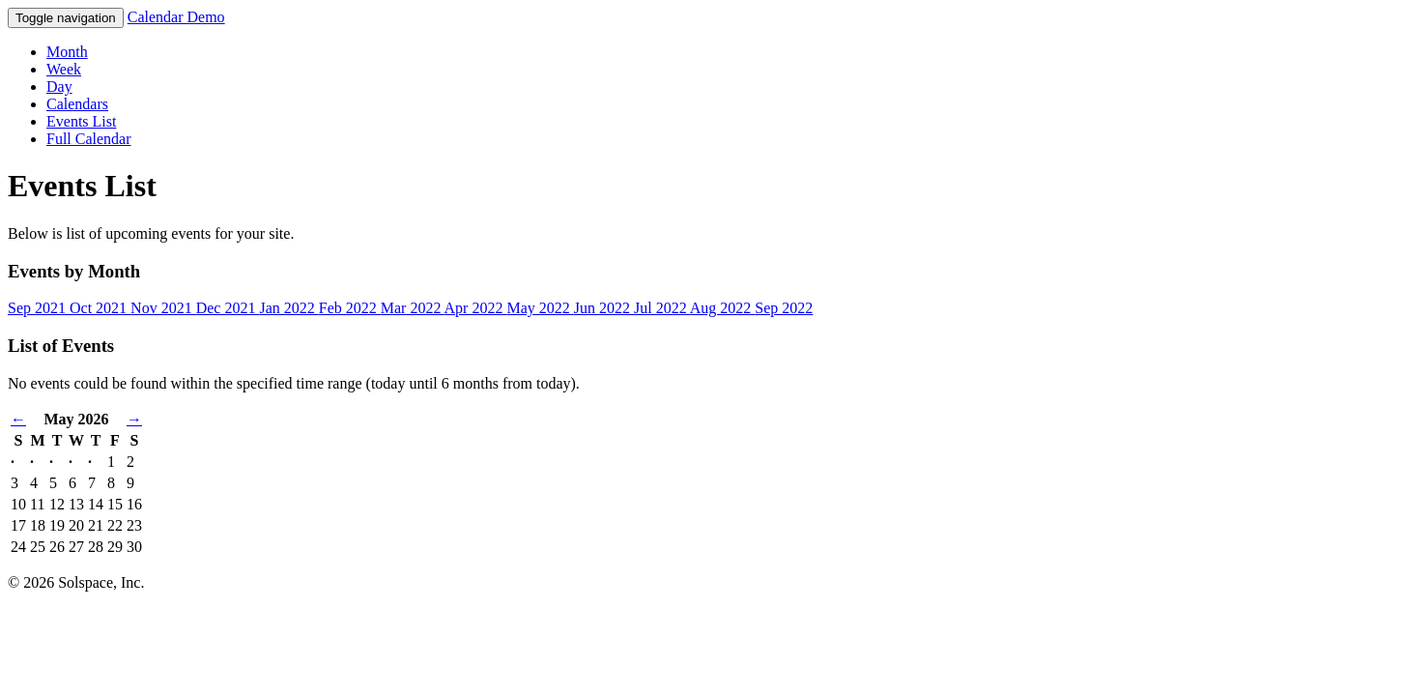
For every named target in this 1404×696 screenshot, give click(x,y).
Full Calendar (88, 138)
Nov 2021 (163, 308)
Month (67, 52)
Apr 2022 (475, 308)
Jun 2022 (604, 308)
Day (59, 86)
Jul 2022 (662, 308)
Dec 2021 (228, 308)
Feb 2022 (350, 308)
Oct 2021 (100, 308)
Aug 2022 (723, 308)
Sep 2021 (39, 308)
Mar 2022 (412, 308)
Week (63, 69)
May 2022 (539, 308)
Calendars (77, 104)
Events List (81, 121)
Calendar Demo (176, 17)
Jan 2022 (288, 308)
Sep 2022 (784, 308)
